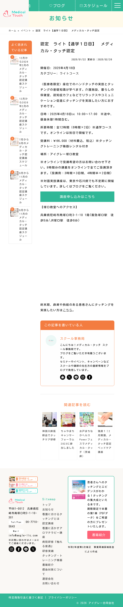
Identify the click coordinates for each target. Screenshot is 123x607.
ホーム (12, 30)
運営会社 (48, 578)
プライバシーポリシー (62, 597)
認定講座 (48, 523)
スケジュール (93, 5)
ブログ (57, 5)
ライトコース (69, 73)
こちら (67, 310)
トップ (46, 504)
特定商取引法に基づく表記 (26, 597)
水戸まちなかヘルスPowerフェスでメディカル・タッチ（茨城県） (86, 443)
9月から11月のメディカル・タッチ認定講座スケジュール (24, 188)
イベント (26, 30)
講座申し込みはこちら (77, 196)
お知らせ (48, 509)
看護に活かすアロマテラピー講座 (52, 532)
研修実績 (48, 551)
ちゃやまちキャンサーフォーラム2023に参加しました (67, 439)
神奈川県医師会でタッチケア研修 (49, 435)
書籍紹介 (48, 565)
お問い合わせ (51, 583)
